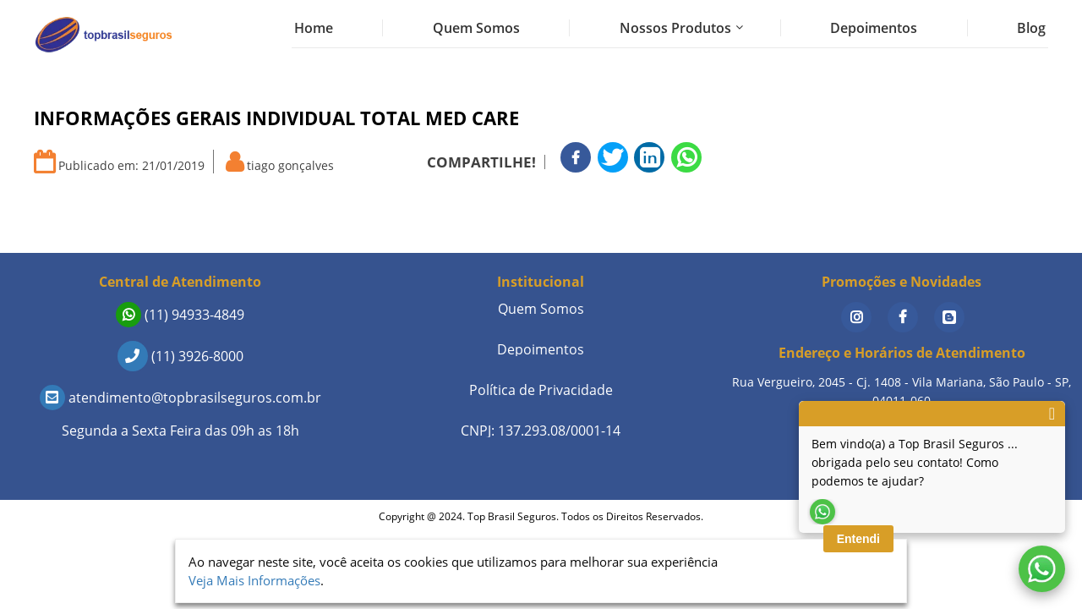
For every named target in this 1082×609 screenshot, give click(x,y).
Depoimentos (873, 28)
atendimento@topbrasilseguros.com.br (180, 397)
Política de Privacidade (541, 390)
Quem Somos (476, 28)
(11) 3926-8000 (180, 356)
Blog (1031, 28)
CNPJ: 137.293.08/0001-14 (540, 430)
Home (313, 28)
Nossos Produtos (675, 28)
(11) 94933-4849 (180, 314)
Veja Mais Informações (254, 580)
